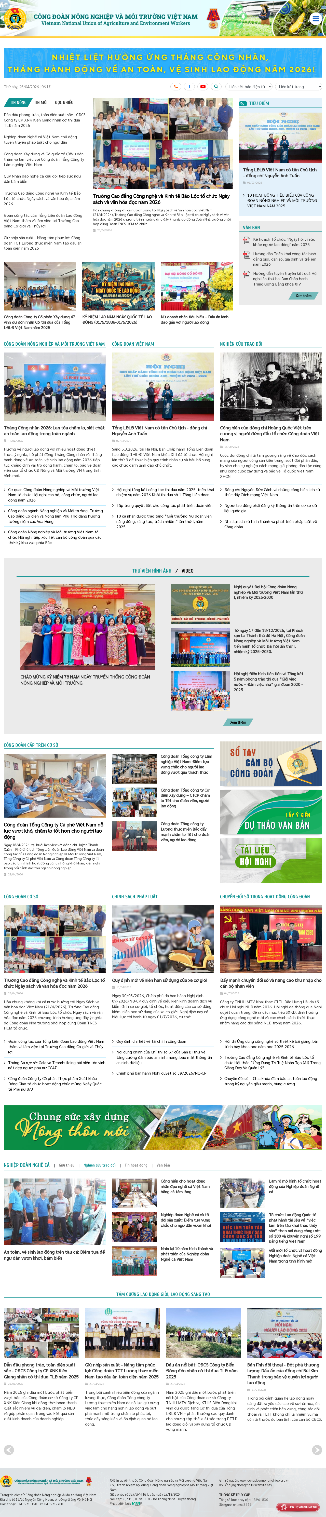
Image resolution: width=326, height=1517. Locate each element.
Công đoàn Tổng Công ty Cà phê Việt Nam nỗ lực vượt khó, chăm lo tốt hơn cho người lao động (53, 830)
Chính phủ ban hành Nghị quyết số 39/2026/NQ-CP (161, 1073)
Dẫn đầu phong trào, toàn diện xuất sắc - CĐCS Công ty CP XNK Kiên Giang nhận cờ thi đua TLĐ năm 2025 (45, 120)
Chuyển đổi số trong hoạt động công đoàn (265, 897)
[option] (163, 63)
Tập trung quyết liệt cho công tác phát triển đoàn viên (164, 505)
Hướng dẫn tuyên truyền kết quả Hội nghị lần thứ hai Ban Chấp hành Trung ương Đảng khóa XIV (285, 278)
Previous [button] (9, 1450)
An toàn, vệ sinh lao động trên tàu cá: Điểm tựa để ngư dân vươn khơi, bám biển (54, 1255)
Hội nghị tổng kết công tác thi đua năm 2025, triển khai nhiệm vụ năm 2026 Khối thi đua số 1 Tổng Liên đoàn (165, 492)
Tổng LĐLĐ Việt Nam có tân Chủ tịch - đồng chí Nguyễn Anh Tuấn (280, 172)
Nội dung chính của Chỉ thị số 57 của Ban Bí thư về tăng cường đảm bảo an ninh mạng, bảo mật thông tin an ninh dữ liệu (164, 1057)
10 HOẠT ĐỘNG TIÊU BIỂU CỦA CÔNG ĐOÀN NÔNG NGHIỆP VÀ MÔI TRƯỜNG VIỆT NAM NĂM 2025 (282, 200)
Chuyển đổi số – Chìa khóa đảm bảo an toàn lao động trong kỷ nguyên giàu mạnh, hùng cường (270, 1081)
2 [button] (223, 104)
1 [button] (219, 104)
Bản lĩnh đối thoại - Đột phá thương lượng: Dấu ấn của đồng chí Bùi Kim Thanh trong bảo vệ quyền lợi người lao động (283, 1373)
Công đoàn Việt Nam (133, 344)
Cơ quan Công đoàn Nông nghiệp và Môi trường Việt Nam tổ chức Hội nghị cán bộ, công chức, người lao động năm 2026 (54, 495)
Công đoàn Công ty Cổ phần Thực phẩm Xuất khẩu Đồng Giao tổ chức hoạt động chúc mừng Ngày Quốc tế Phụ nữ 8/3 (55, 1084)
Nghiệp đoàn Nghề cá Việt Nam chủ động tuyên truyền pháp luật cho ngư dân (40, 139)
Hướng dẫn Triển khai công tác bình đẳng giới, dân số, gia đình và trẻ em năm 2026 (284, 259)
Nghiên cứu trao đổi (241, 344)
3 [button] (227, 104)
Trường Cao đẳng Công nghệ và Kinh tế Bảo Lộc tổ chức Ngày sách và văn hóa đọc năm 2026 (42, 198)
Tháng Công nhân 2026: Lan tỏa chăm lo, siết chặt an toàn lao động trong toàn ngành (54, 430)
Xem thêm (303, 295)
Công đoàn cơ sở (21, 897)
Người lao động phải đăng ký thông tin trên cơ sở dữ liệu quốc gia (270, 508)
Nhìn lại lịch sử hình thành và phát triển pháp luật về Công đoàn (270, 524)
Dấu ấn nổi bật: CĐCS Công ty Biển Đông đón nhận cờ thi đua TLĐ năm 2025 (202, 1370)
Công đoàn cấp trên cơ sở (31, 745)
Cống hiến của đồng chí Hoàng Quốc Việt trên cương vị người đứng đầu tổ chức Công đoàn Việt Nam (269, 433)
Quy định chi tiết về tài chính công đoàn (151, 1041)
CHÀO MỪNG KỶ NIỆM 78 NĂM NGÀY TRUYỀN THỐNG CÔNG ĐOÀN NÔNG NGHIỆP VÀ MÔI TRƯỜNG (85, 679)
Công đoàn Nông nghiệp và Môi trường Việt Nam (54, 344)
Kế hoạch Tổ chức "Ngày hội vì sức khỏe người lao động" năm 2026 (284, 241)
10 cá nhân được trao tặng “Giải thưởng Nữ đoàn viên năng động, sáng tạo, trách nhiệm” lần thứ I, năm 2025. (164, 521)
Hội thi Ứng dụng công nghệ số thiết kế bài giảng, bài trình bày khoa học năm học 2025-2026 (271, 1044)
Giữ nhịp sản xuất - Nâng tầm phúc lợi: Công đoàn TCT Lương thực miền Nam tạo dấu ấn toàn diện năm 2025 (43, 243)
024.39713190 (27, 1504)
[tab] (18, 102)
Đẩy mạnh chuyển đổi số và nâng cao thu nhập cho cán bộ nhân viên (270, 983)
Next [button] (317, 1450)
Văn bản (251, 228)
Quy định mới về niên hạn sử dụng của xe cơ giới (159, 980)
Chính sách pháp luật (135, 897)
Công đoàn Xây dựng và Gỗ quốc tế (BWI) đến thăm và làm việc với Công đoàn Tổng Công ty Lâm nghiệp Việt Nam (44, 159)
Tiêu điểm (254, 103)
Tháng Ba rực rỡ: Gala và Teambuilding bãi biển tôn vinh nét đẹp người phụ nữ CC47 (56, 1065)
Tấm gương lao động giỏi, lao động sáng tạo (163, 1294)
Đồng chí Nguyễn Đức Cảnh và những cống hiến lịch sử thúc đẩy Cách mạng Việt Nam (272, 492)
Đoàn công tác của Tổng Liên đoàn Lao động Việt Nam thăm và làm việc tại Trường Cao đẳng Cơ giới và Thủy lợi (43, 220)
